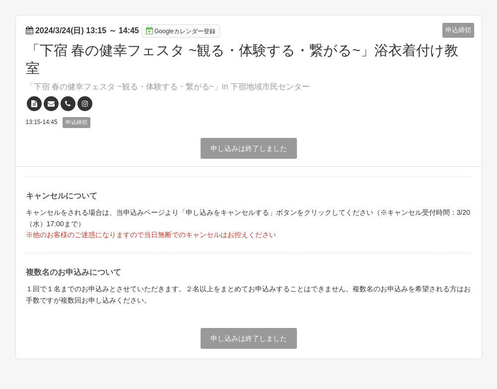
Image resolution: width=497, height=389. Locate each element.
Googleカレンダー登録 (180, 31)
